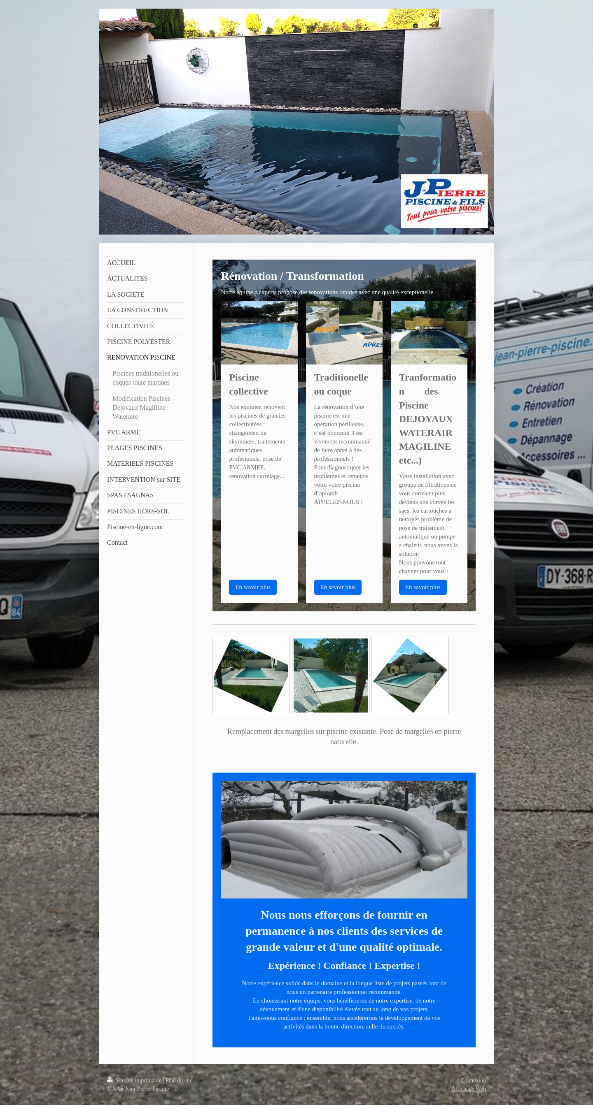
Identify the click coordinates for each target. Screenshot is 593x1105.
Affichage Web (468, 1089)
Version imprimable (135, 1080)
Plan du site (179, 1080)
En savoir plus (253, 587)
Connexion (473, 1080)
